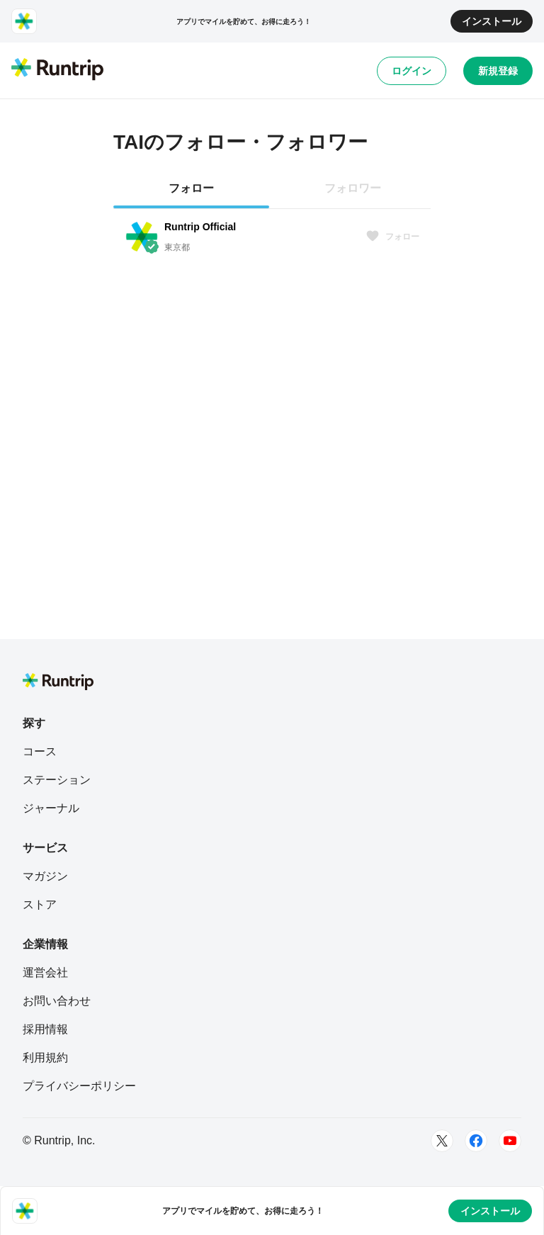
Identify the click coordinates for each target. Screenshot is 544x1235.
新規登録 (498, 71)
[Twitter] (442, 1140)
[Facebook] (476, 1140)
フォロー (392, 237)
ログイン (411, 71)
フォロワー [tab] (352, 188)
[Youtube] (510, 1140)
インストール (491, 21)
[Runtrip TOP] (57, 70)
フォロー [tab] (191, 188)
